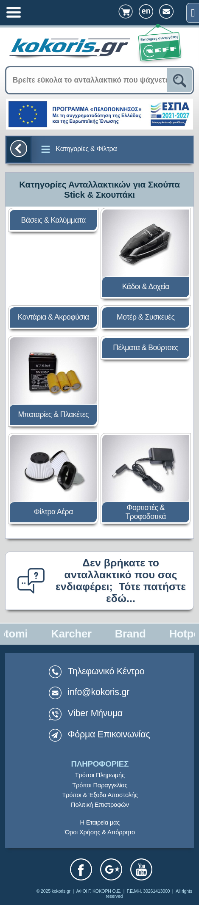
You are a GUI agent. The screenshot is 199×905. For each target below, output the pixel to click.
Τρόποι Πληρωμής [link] (100, 775)
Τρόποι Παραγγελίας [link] (99, 785)
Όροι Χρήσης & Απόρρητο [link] (100, 832)
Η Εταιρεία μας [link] (100, 822)
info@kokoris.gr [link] (99, 692)
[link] (193, 12)
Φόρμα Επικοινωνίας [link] (109, 734)
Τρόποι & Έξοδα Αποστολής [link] (99, 795)
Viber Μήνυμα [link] (95, 713)
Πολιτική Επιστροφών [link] (100, 804)
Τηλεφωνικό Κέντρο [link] (97, 671)
